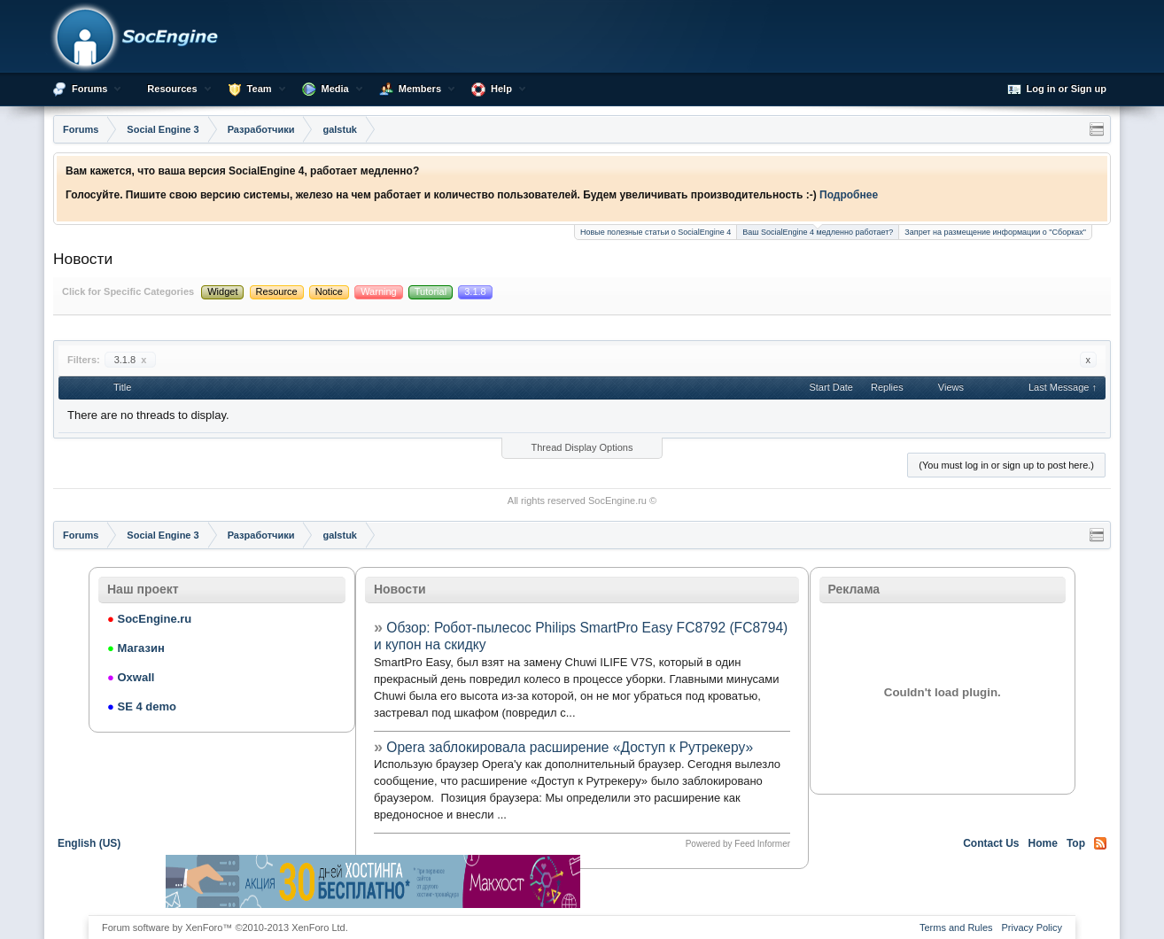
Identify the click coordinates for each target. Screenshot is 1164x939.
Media (335, 88)
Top (1076, 843)
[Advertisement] (791, 881)
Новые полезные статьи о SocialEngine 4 (655, 232)
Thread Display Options (582, 447)
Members (420, 88)
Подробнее (848, 195)
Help (501, 88)
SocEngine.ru (617, 500)
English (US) (89, 843)
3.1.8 (130, 359)
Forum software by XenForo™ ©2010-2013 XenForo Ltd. (225, 927)
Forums (89, 88)
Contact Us (991, 843)
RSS (1100, 843)
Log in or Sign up (1056, 89)
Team (259, 88)
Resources (172, 88)
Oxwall (130, 677)
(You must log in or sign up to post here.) (1006, 465)
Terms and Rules (956, 927)
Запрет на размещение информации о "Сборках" (995, 232)
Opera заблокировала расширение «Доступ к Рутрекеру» (569, 747)
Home (1043, 843)
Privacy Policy (1032, 927)
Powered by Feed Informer (738, 844)
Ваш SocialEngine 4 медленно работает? (817, 231)
